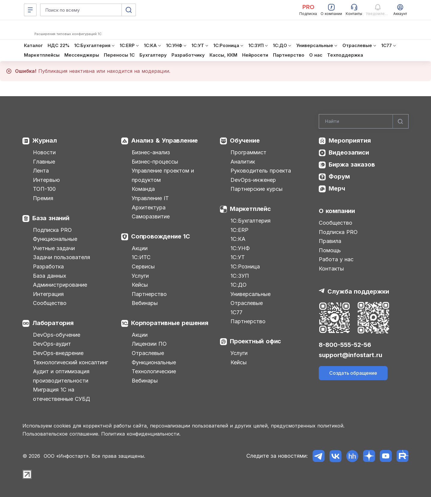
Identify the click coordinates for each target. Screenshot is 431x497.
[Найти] (400, 121)
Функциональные (55, 239)
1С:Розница (245, 266)
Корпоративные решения (169, 323)
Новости (44, 152)
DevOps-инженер (253, 180)
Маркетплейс (250, 208)
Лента (41, 170)
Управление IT (150, 198)
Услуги (140, 276)
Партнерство (149, 294)
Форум (339, 176)
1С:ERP (239, 230)
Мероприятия (350, 140)
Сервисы (143, 266)
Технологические (154, 371)
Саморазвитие (151, 216)
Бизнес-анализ (151, 152)
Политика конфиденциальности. (140, 434)
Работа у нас (336, 259)
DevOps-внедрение (58, 353)
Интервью (46, 180)
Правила (330, 241)
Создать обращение (353, 373)
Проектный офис (255, 341)
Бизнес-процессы (155, 161)
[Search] (364, 121)
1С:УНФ (240, 248)
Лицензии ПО (149, 344)
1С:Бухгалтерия (250, 220)
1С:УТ (237, 257)
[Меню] (30, 10)
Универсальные (250, 294)
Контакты (331, 268)
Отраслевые (148, 353)
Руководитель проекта (260, 170)
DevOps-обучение (56, 335)
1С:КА (237, 239)
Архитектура (149, 207)
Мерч (337, 188)
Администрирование (60, 285)
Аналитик (242, 161)
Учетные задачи (54, 248)
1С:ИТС (141, 257)
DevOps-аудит (52, 344)
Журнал (44, 140)
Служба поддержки (358, 291)
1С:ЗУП (239, 276)
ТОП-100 (44, 189)
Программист (248, 152)
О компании (337, 210)
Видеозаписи (349, 152)
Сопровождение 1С (160, 236)
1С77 (236, 312)
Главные (44, 161)
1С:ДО (238, 285)
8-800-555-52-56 (345, 344)
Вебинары (145, 303)
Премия (43, 198)
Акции (140, 248)
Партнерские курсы (256, 189)
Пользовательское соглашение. (60, 434)
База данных (49, 276)
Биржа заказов (352, 164)
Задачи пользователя (61, 257)
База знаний (50, 218)
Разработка (48, 266)
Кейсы (140, 285)
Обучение (244, 140)
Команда (143, 189)
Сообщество (49, 303)
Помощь (330, 250)
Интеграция (48, 294)
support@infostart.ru (350, 355)
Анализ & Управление (164, 140)
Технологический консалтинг (70, 362)
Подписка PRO (52, 230)
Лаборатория (53, 323)
